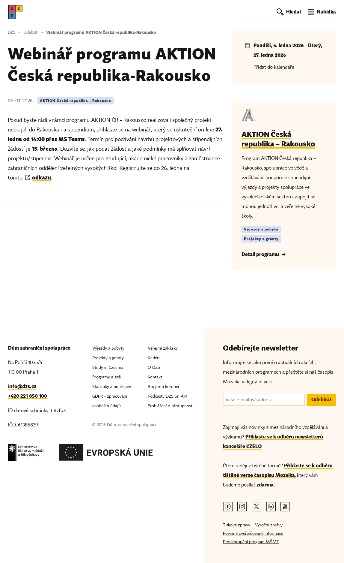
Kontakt (155, 377)
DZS (12, 32)
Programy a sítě (106, 377)
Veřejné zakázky (163, 348)
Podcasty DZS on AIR (167, 396)
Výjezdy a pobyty (108, 348)
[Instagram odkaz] (242, 506)
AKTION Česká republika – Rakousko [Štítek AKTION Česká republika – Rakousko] (75, 100)
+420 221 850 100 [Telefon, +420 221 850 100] (27, 396)
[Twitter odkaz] (256, 506)
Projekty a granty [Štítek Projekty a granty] (261, 238)
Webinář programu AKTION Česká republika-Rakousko (101, 32)
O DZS (154, 367)
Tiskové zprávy (236, 525)
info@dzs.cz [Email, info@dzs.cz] (22, 386)
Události (30, 32)
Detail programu (260, 254)
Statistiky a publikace (111, 386)
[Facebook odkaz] (228, 506)
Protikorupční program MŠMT (251, 541)
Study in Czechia (107, 367)
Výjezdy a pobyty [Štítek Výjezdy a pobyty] (261, 229)
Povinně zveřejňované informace (253, 533)
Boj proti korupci (163, 386)
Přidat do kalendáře (274, 67)
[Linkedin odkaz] (271, 506)
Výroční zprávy (269, 525)
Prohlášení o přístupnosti (170, 405)
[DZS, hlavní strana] (15, 12)
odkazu (41, 177)
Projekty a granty (108, 357)
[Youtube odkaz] (285, 506)
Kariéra (154, 357)
